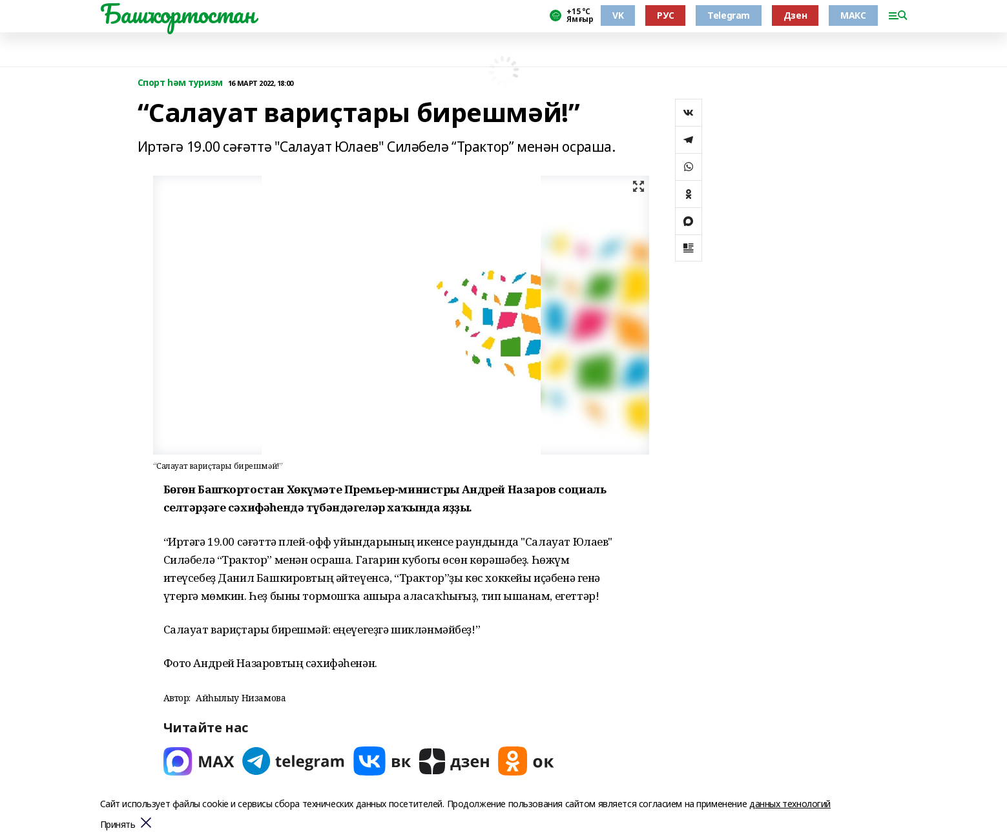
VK (617, 15)
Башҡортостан (177, 13)
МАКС (853, 15)
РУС (665, 15)
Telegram (728, 15)
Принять (118, 824)
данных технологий (790, 803)
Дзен (795, 15)
